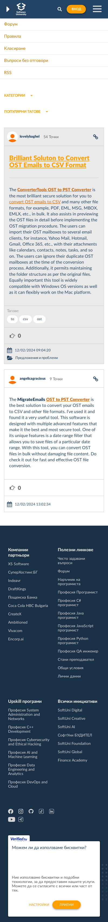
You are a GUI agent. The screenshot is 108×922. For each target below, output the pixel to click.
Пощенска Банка (22, 597)
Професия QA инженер (78, 651)
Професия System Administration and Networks (24, 714)
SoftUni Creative (71, 719)
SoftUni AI (66, 727)
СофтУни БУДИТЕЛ (75, 735)
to (12, 319)
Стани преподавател (76, 660)
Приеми (67, 907)
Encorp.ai (15, 639)
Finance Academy (72, 760)
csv (25, 319)
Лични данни (69, 676)
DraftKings (17, 589)
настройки (39, 907)
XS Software (18, 564)
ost (39, 319)
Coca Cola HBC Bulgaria (28, 606)
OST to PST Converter (68, 399)
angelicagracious (33, 378)
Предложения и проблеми (36, 358)
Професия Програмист (78, 592)
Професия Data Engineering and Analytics (21, 769)
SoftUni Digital (70, 710)
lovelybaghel (29, 136)
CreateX (14, 614)
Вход (76, 9)
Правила (12, 36)
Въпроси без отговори (26, 60)
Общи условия (70, 668)
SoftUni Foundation (74, 744)
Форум (11, 24)
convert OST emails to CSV (34, 202)
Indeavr (14, 581)
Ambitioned (18, 622)
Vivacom (15, 631)
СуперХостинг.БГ (23, 572)
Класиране (14, 48)
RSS (8, 73)
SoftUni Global (70, 752)
